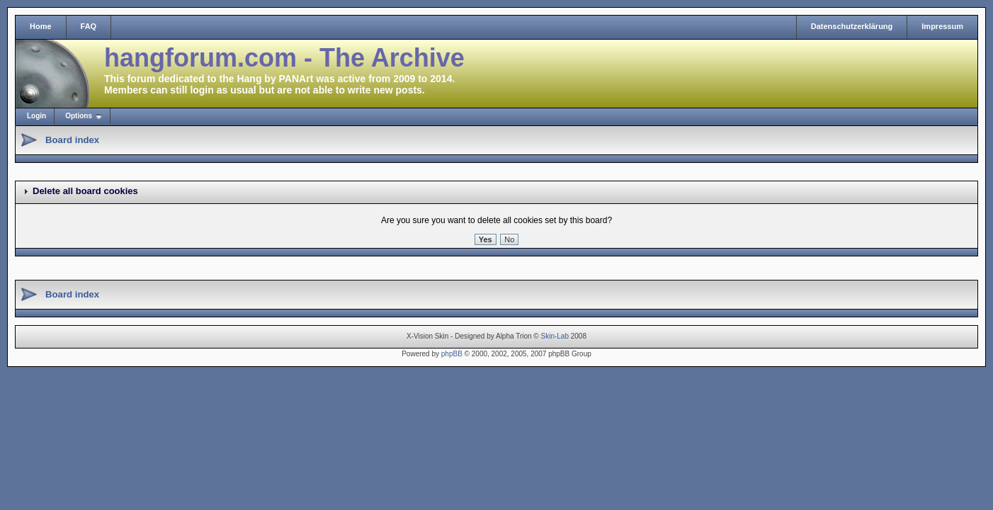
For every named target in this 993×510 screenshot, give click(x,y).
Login (36, 116)
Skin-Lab (555, 336)
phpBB (452, 354)
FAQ (89, 26)
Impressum (942, 26)
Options (78, 116)
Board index (72, 140)
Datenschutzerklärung (852, 26)
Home (41, 26)
